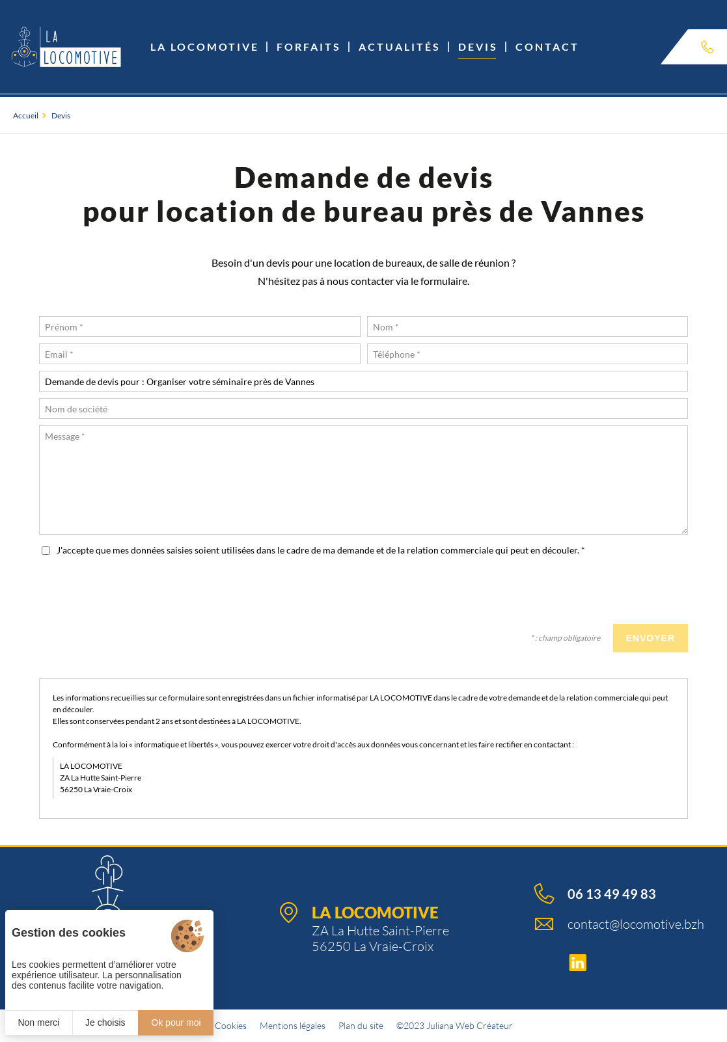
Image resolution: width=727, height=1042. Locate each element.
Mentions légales (292, 1025)
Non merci (38, 1022)
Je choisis (105, 1022)
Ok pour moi (175, 1022)
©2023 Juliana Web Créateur (454, 1025)
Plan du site (360, 1025)
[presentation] (589, 592)
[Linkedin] (619, 963)
